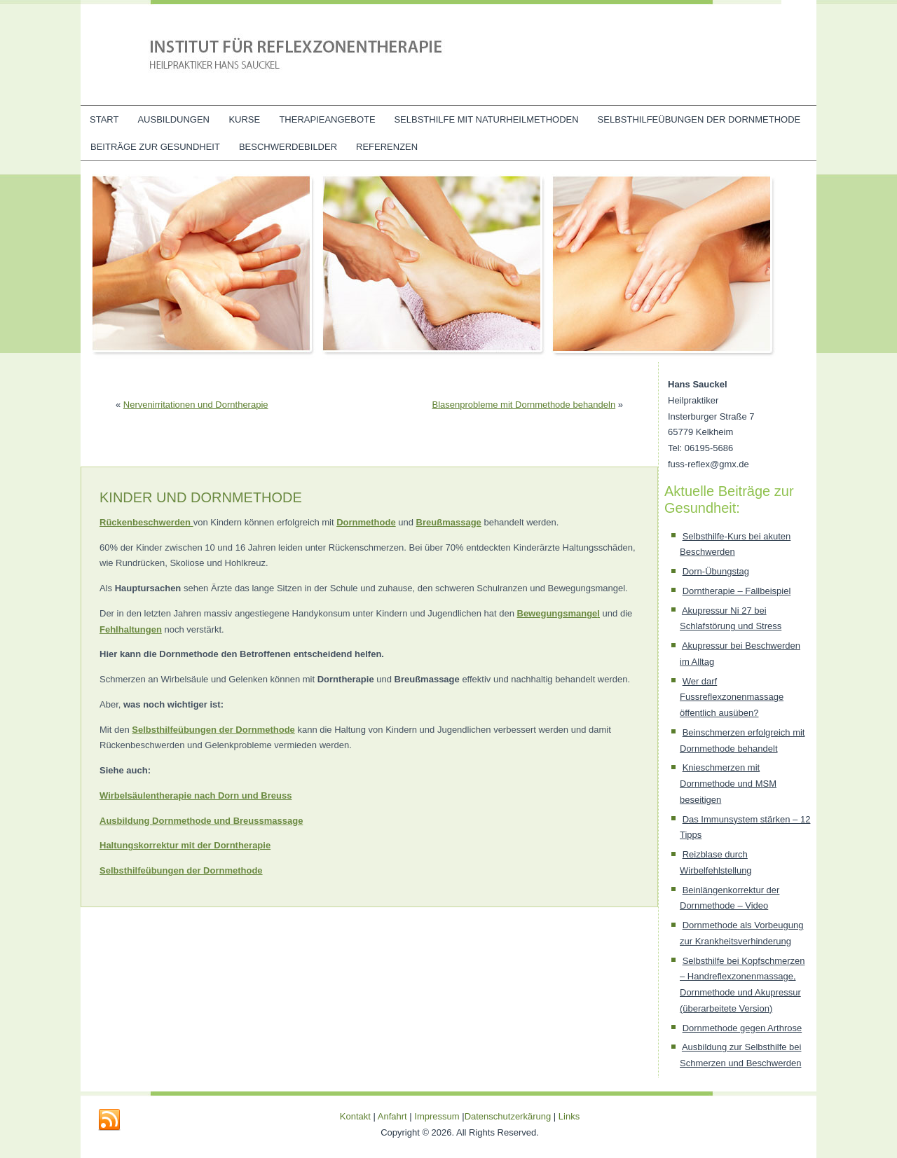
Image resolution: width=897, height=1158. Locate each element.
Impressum (436, 1116)
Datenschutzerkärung (509, 1116)
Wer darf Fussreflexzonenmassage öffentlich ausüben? (731, 697)
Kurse (244, 119)
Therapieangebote (327, 119)
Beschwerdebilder (288, 147)
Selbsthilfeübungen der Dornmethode (699, 119)
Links (569, 1116)
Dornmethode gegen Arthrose (742, 1028)
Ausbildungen (173, 119)
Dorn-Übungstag (716, 571)
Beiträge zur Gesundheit (155, 147)
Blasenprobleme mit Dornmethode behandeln (524, 404)
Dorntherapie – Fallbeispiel (737, 591)
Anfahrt (392, 1116)
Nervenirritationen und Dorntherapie (195, 404)
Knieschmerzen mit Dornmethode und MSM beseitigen (728, 783)
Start (104, 119)
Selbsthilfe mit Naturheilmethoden (486, 119)
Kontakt (355, 1116)
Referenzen (387, 147)
